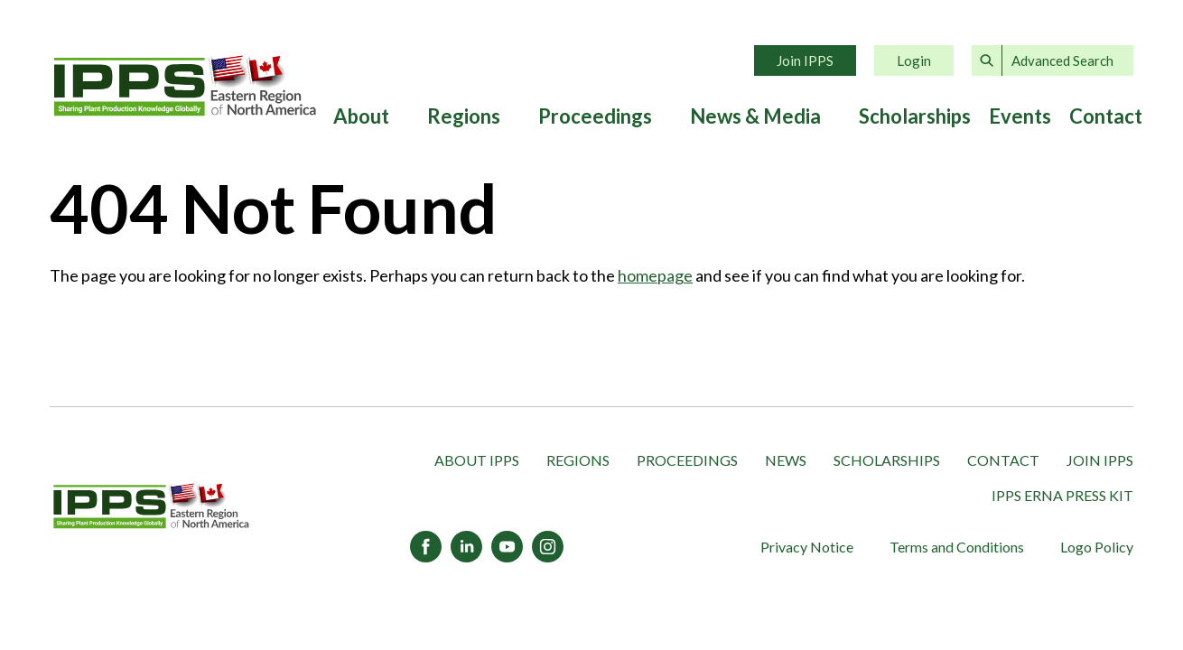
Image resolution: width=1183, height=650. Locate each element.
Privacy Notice (806, 546)
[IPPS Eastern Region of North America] (151, 507)
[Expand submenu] (399, 116)
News (785, 460)
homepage (655, 275)
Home (185, 85)
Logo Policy (1096, 546)
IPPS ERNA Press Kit (1062, 495)
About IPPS (476, 460)
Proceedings (595, 116)
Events (1020, 116)
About (361, 116)
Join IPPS (805, 60)
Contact (1105, 116)
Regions (463, 116)
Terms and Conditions (957, 546)
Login (914, 60)
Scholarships (915, 116)
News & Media (755, 116)
